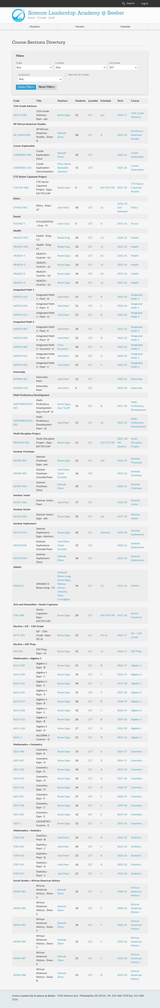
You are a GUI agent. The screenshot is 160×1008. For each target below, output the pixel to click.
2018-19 (122, 238)
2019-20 (122, 532)
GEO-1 (17, 823)
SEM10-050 (20, 558)
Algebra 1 (136, 665)
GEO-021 (18, 814)
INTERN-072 (20, 388)
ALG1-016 (19, 692)
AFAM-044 (19, 908)
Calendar (125, 26)
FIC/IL (104, 635)
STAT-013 (18, 864)
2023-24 (122, 297)
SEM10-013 (20, 532)
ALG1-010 (19, 674)
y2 (102, 282)
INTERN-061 (20, 379)
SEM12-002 (20, 516)
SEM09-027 (20, 473)
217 (90, 115)
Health (135, 238)
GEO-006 (18, 751)
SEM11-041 (20, 502)
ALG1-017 (19, 701)
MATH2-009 (20, 347)
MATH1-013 (20, 297)
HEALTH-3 (19, 273)
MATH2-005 (20, 329)
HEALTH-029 (20, 246)
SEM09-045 (20, 486)
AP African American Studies (137, 135)
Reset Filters (47, 87)
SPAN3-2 (18, 586)
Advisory (105, 532)
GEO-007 (18, 760)
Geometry (136, 751)
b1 (102, 255)
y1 (102, 264)
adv (103, 115)
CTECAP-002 (20, 187)
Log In (144, 3)
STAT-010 (18, 837)
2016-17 (122, 115)
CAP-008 (18, 615)
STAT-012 (18, 855)
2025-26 (122, 135)
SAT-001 (18, 651)
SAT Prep (136, 651)
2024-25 (122, 155)
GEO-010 (18, 769)
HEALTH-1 (19, 255)
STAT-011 (18, 846)
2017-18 (122, 187)
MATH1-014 (20, 306)
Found (134, 223)
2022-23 (122, 347)
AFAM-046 (19, 941)
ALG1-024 (19, 728)
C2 (102, 238)
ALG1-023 (19, 719)
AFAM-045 (19, 925)
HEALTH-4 (19, 282)
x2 (102, 207)
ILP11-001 (19, 635)
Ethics (134, 207)
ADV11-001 (20, 115)
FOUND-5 (19, 223)
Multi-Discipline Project (136, 443)
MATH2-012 (20, 365)
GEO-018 (18, 805)
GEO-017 (18, 796)
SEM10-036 (20, 545)
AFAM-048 (19, 975)
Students (35, 26)
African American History (136, 891)
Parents (80, 26)
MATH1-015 (20, 315)
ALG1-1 (17, 737)
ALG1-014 (19, 683)
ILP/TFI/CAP (108, 187)
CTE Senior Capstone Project (137, 188)
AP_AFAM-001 (21, 135)
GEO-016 (18, 787)
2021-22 (122, 246)
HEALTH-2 (19, 264)
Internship (136, 379)
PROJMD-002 (21, 442)
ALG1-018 (19, 710)
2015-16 (122, 223)
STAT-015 (18, 873)
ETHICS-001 (20, 207)
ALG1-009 (19, 665)
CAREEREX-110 (22, 168)
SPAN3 (135, 586)
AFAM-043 (19, 891)
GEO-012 (18, 778)
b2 (102, 273)
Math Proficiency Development (138, 406)
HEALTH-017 (20, 238)
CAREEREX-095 (22, 155)
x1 (102, 246)
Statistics (136, 837)
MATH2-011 (20, 356)
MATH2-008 (20, 338)
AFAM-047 (19, 958)
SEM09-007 (20, 460)
